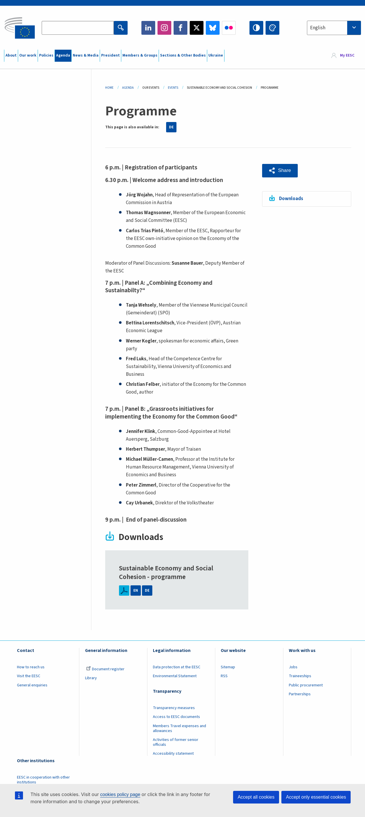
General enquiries (32, 685)
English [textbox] (317, 27)
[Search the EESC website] (78, 28)
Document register (105, 669)
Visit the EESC (28, 676)
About (11, 55)
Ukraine (215, 55)
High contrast (256, 28)
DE (171, 127)
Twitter (196, 28)
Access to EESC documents (176, 717)
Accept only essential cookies (316, 797)
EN (135, 590)
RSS (224, 676)
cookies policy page (120, 794)
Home (109, 88)
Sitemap (228, 667)
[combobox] (334, 28)
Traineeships (300, 676)
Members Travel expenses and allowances (179, 728)
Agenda (63, 55)
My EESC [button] (347, 56)
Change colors (272, 28)
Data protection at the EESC (176, 667)
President (110, 55)
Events (173, 88)
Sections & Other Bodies (183, 55)
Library (91, 678)
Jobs (293, 667)
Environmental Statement (175, 676)
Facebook (180, 28)
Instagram (164, 28)
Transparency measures (174, 708)
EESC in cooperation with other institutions (43, 780)
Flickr (229, 28)
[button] (280, 170)
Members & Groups (139, 55)
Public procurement (306, 685)
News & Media (86, 55)
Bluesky (213, 28)
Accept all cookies (256, 797)
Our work (27, 55)
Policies (46, 55)
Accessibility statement (173, 753)
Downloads (291, 198)
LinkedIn (148, 28)
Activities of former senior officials (175, 742)
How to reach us (31, 667)
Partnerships (300, 694)
